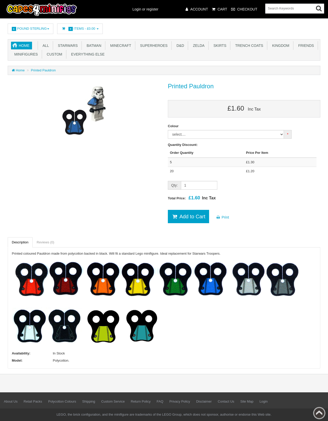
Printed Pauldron (43, 70)
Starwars (67, 46)
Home (24, 46)
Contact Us (226, 401)
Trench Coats (248, 46)
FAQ (160, 401)
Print (222, 217)
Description (20, 242)
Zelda (197, 46)
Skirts (218, 46)
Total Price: (192, 197)
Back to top (319, 413)
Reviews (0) (45, 242)
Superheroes (153, 46)
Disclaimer (204, 401)
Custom (53, 54)
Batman (93, 46)
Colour (173, 126)
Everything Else (87, 54)
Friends (305, 46)
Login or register (145, 9)
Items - (80, 29)
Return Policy (140, 401)
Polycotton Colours (62, 401)
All (45, 46)
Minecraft (119, 46)
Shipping (88, 401)
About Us (10, 401)
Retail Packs (33, 401)
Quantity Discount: (183, 145)
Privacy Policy (179, 401)
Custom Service (113, 401)
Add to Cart (188, 216)
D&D (179, 46)
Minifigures (25, 54)
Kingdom (279, 46)
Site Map (246, 401)
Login (264, 401)
